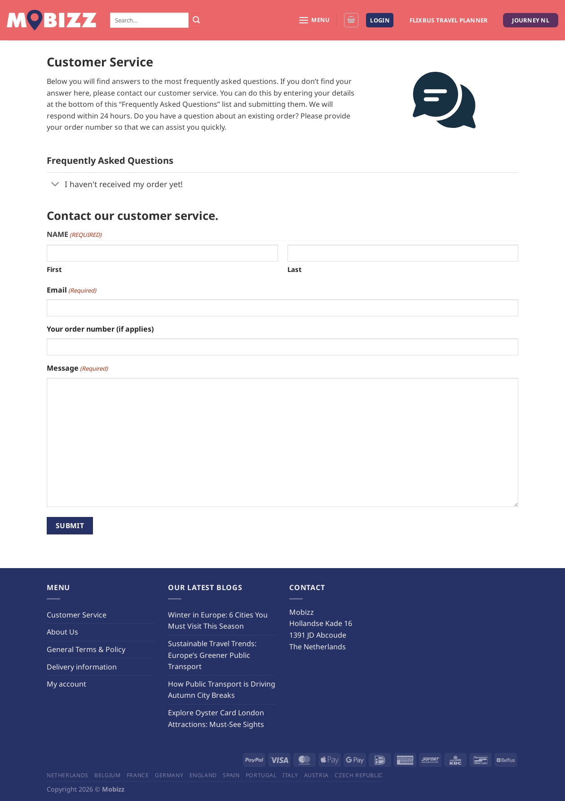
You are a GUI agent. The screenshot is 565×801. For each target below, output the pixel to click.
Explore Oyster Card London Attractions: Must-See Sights (216, 718)
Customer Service (76, 615)
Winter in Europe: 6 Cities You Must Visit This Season (218, 620)
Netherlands (67, 775)
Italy (290, 775)
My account (66, 684)
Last (294, 269)
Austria (316, 775)
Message (77, 368)
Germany (169, 775)
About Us (62, 632)
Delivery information (82, 667)
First (54, 269)
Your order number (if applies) (100, 329)
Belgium (107, 775)
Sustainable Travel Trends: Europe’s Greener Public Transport (212, 655)
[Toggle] (55, 184)
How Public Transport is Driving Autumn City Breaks (221, 689)
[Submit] (196, 20)
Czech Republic (359, 775)
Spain (231, 775)
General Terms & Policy (86, 649)
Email (71, 290)
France (138, 775)
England (203, 775)
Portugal (261, 775)
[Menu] (314, 20)
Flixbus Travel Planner (449, 20)
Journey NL (530, 20)
